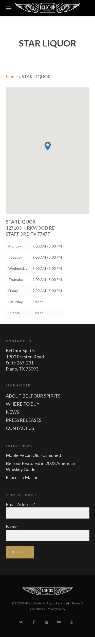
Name (12, 526)
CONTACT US (20, 428)
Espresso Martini (23, 477)
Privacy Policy (56, 609)
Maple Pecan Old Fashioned (33, 455)
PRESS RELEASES (23, 420)
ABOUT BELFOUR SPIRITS (33, 396)
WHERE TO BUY (22, 404)
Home (12, 76)
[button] (8, 8)
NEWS (12, 412)
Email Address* (20, 504)
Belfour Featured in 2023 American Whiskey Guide (40, 466)
